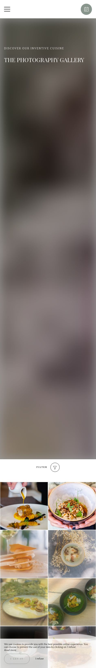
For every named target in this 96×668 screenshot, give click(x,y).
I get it (16, 659)
